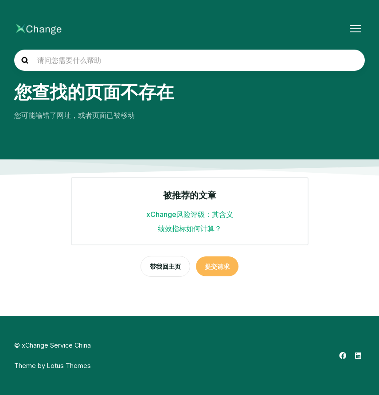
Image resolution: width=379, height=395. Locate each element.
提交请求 (217, 266)
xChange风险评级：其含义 (189, 214)
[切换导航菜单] (355, 28)
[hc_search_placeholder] (189, 60)
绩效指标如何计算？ (190, 228)
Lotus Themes (69, 365)
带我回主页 (165, 266)
